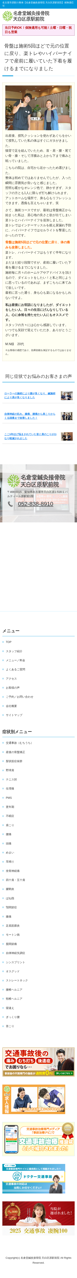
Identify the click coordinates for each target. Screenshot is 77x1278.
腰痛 (8, 834)
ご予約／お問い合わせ (19, 696)
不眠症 (10, 815)
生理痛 (10, 788)
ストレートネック (17, 980)
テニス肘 (11, 779)
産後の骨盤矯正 (15, 752)
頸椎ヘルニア (14, 998)
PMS (9, 797)
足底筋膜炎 (13, 925)
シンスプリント (15, 962)
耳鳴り (10, 861)
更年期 (10, 806)
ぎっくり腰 (13, 1017)
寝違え (10, 1008)
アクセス (11, 678)
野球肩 (10, 770)
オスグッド (13, 971)
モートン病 (13, 934)
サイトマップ (14, 715)
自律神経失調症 (15, 953)
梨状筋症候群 (14, 761)
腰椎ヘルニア (14, 989)
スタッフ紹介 (14, 651)
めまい (10, 852)
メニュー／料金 (15, 660)
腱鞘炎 (10, 889)
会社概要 (11, 706)
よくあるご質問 (15, 669)
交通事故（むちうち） (19, 742)
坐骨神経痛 (13, 870)
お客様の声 (13, 687)
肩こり (10, 825)
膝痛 (8, 916)
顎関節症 (11, 907)
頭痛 (8, 843)
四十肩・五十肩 (15, 879)
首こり (10, 1026)
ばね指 (10, 898)
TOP (9, 642)
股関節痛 (11, 943)
